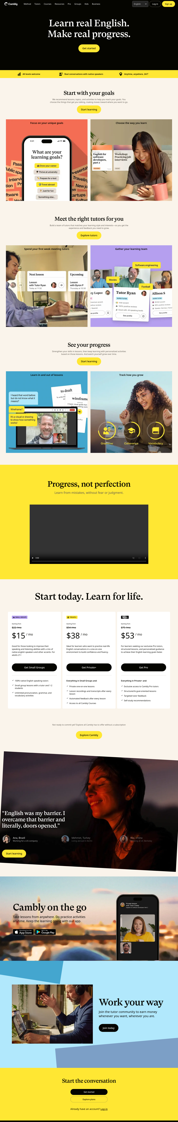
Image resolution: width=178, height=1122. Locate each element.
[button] (30, 839)
